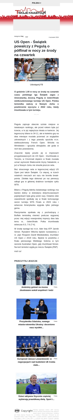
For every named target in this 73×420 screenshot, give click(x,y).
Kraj (22, 36)
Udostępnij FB (36, 85)
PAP (26, 37)
